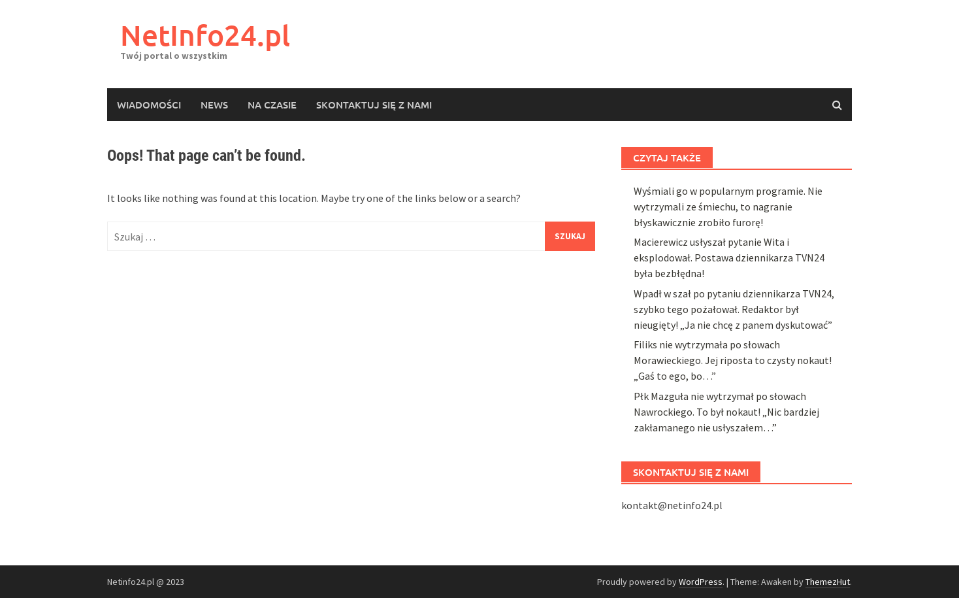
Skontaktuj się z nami (374, 104)
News (214, 104)
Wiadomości (149, 104)
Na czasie (272, 104)
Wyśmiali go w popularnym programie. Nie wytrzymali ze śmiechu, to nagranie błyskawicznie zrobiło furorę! (728, 496)
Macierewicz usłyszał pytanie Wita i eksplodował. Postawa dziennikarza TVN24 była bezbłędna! (729, 547)
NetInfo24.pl (205, 35)
